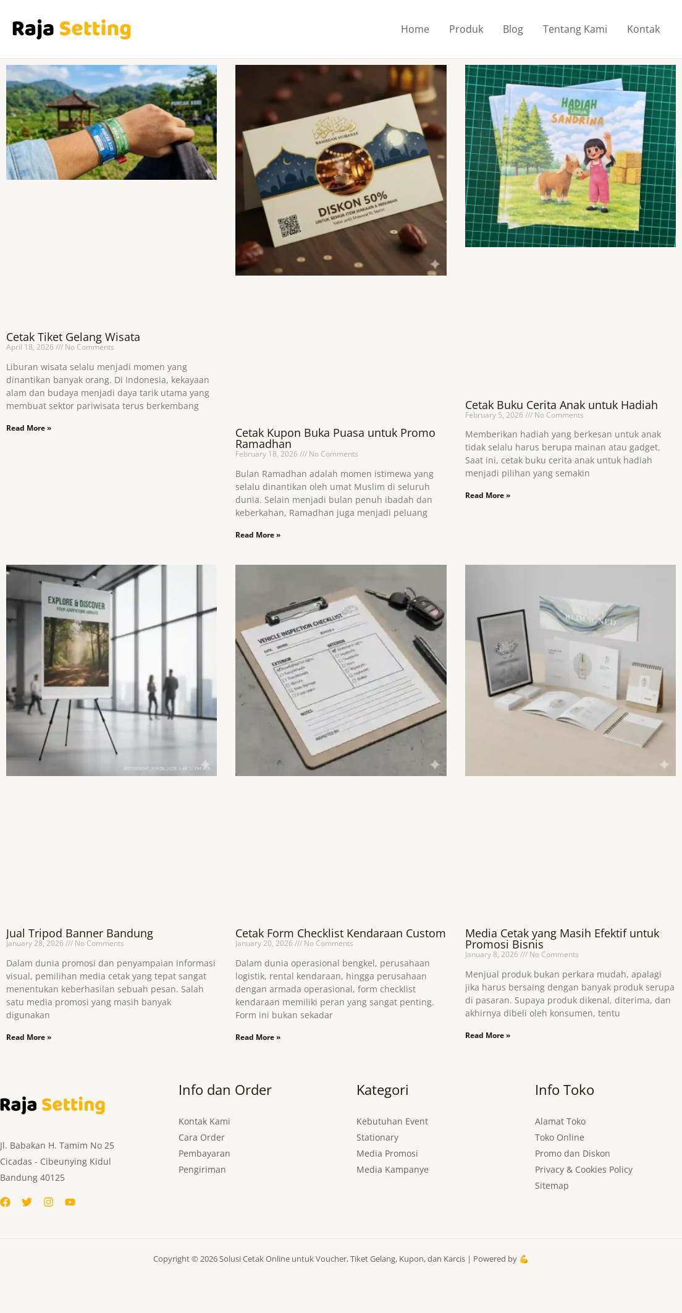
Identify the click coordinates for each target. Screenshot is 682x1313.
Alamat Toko (560, 1121)
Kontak (643, 29)
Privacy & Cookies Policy (584, 1169)
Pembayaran (204, 1153)
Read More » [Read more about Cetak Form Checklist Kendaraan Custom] (257, 1037)
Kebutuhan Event (392, 1121)
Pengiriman (202, 1169)
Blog (513, 29)
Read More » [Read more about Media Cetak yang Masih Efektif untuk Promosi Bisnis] (487, 1035)
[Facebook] (5, 1202)
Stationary (377, 1137)
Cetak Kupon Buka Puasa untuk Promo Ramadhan (335, 438)
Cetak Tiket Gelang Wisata (73, 336)
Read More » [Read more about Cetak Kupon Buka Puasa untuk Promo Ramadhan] (257, 535)
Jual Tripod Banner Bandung (79, 933)
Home (415, 29)
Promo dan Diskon (572, 1153)
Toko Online (559, 1137)
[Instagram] (48, 1202)
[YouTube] (70, 1202)
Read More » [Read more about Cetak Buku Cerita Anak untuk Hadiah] (487, 495)
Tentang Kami (575, 29)
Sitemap (552, 1185)
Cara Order (202, 1137)
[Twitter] (27, 1202)
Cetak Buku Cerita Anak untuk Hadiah (561, 404)
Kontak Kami (204, 1121)
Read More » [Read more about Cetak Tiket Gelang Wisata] (28, 428)
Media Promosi (387, 1153)
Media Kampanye (392, 1169)
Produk (466, 29)
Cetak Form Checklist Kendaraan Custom (340, 933)
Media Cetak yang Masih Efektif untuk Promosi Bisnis (562, 939)
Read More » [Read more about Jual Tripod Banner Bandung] (28, 1037)
